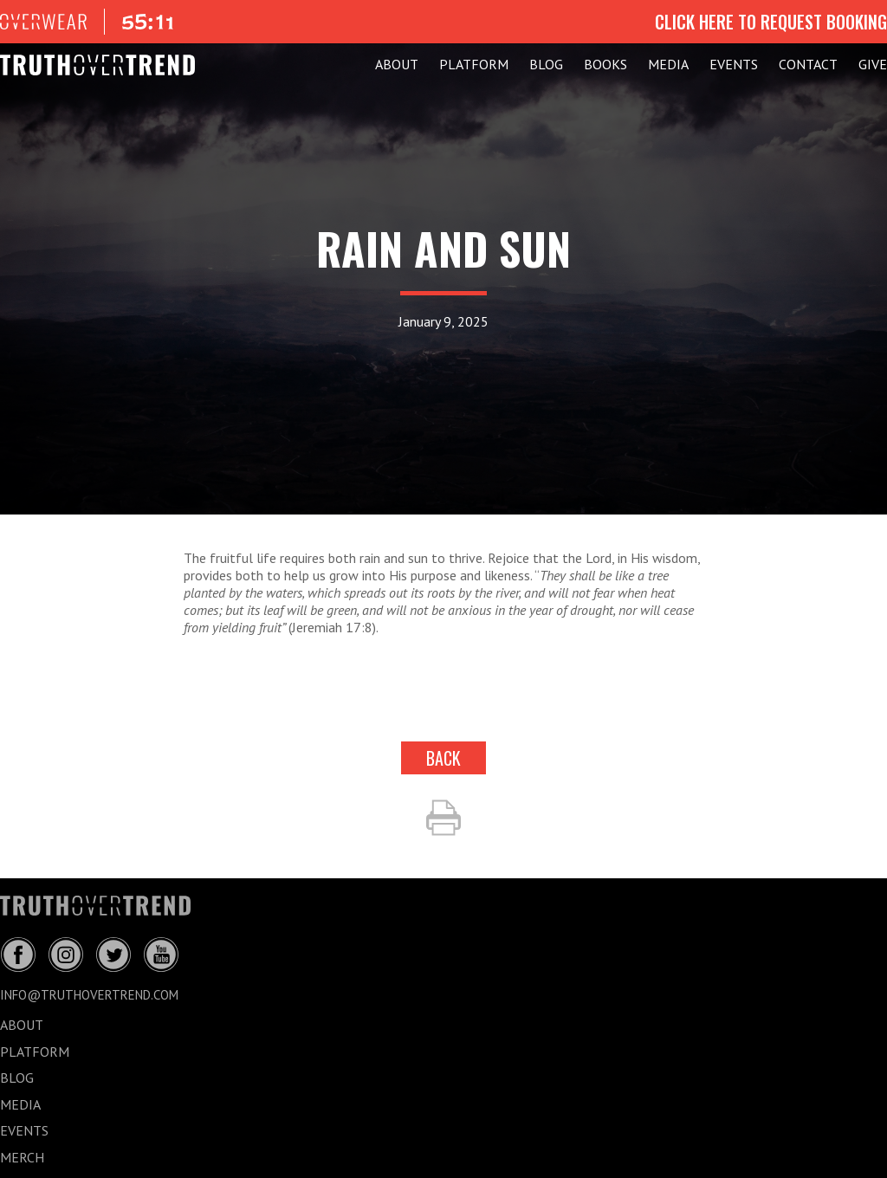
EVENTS (733, 64)
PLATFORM (473, 64)
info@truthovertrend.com (89, 995)
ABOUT (396, 64)
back (443, 758)
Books (605, 64)
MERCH (22, 1157)
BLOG (546, 64)
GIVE (872, 64)
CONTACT (808, 64)
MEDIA (668, 64)
